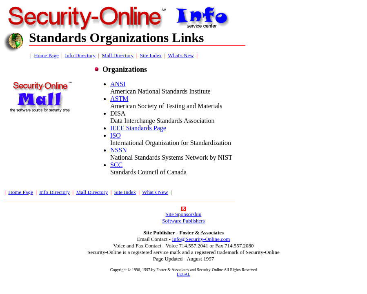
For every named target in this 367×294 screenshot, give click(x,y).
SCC (116, 164)
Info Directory (80, 55)
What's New (181, 55)
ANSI (117, 83)
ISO (115, 135)
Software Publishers (183, 221)
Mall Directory (118, 55)
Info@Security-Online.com (201, 239)
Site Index (151, 55)
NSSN (118, 150)
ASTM (119, 98)
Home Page (46, 55)
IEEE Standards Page (138, 128)
